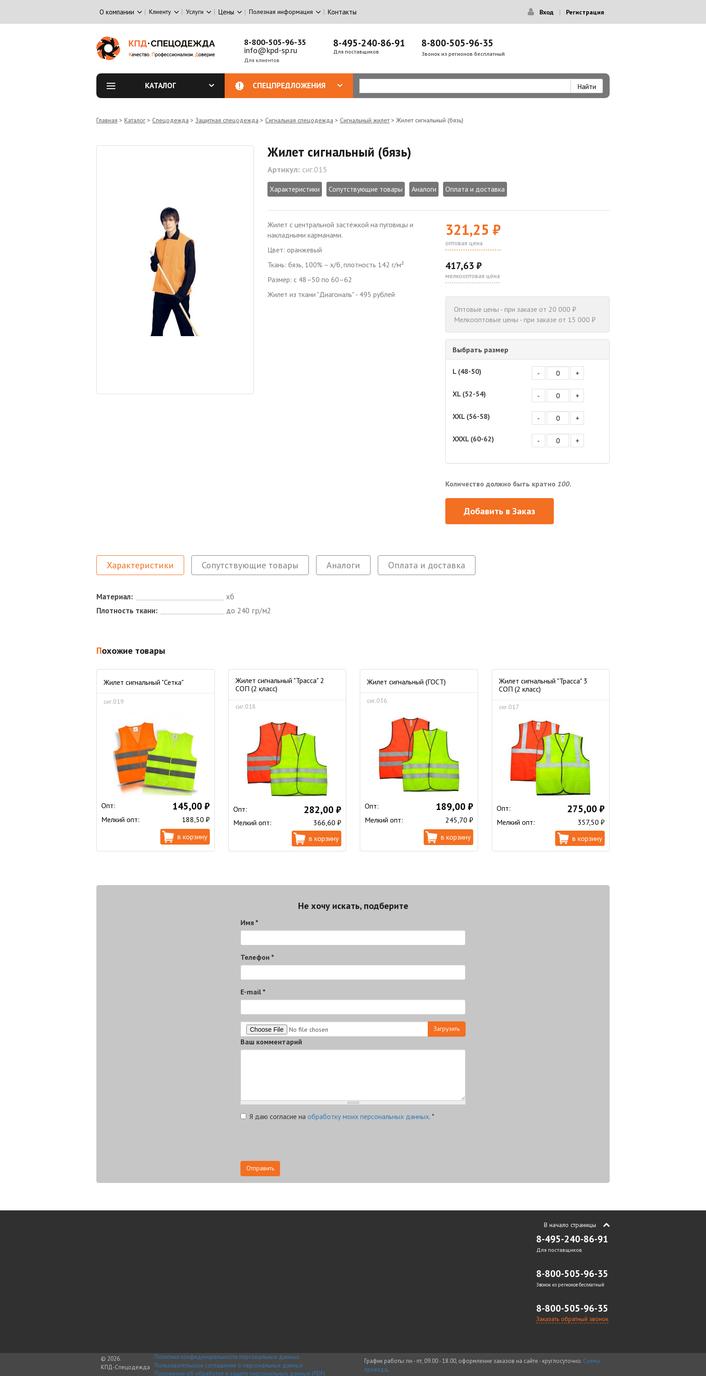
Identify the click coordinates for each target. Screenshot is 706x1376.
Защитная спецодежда (226, 120)
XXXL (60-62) (473, 438)
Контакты (342, 12)
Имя (249, 922)
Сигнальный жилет (364, 120)
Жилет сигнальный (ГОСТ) (406, 681)
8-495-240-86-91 (369, 43)
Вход (546, 12)
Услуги (195, 12)
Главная (107, 120)
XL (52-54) (469, 393)
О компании (117, 12)
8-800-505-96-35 (275, 42)
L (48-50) (467, 371)
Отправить (260, 1168)
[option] (175, 270)
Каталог (179, 85)
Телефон (257, 957)
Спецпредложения (298, 85)
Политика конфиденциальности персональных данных (226, 1357)
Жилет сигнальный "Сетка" (144, 682)
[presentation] (308, 1143)
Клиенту (160, 12)
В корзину (192, 836)
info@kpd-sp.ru (270, 50)
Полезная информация (281, 12)
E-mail (253, 991)
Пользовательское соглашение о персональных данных (228, 1365)
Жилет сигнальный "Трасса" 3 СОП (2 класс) (543, 684)
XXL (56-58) (471, 416)
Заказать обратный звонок (572, 1319)
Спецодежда (170, 120)
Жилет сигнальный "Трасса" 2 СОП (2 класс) (279, 684)
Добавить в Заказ (499, 511)
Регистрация (585, 12)
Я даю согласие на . (337, 1116)
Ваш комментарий (271, 1041)
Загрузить (447, 1029)
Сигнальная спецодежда (299, 120)
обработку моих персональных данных (368, 1116)
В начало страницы (570, 1225)
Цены (226, 12)
